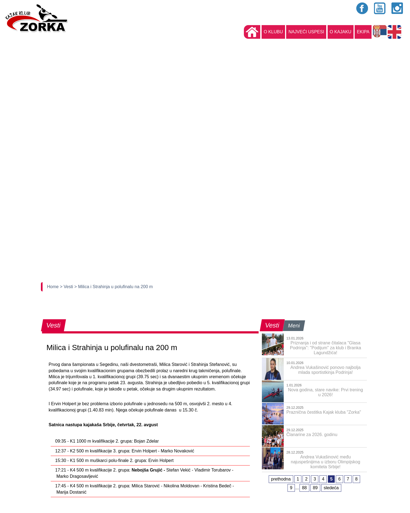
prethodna (281, 479)
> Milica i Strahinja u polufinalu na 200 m (113, 286)
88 (304, 487)
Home (53, 286)
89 (315, 487)
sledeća (331, 487)
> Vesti (67, 286)
